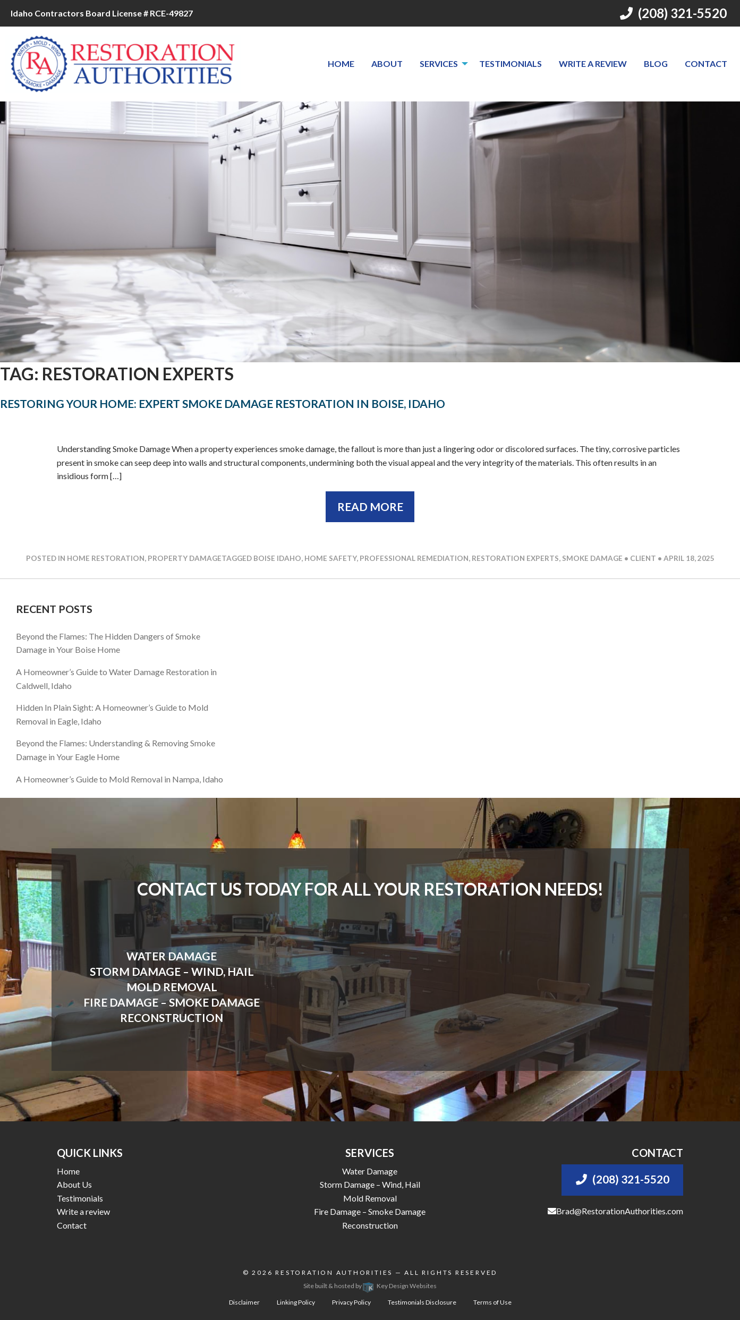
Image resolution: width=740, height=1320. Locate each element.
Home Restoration (105, 558)
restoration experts (515, 558)
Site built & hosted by (369, 1286)
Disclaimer (244, 1302)
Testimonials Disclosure (422, 1302)
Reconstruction (370, 1225)
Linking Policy (296, 1302)
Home (341, 63)
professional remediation (414, 558)
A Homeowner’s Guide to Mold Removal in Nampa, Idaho (119, 779)
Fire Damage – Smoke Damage (370, 1211)
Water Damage (369, 1171)
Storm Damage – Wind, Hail (370, 1184)
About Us (74, 1184)
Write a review (593, 63)
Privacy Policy (351, 1302)
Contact (706, 63)
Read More (370, 506)
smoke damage (592, 558)
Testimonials (510, 63)
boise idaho (277, 558)
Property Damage (185, 558)
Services (439, 63)
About (387, 63)
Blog (656, 63)
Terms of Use (492, 1302)
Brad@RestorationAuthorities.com (615, 1211)
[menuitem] (341, 64)
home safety (330, 558)
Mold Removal (370, 1198)
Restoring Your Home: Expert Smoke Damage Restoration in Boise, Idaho (222, 403)
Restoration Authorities (334, 1272)
